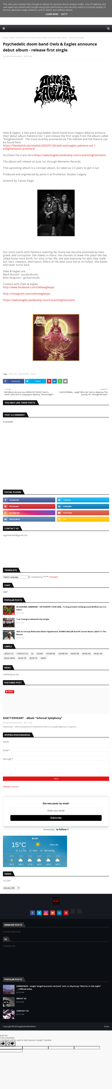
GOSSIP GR (63, 653)
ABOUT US (8, 653)
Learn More (52, 14)
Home (5, 37)
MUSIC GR (98, 653)
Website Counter (11, 786)
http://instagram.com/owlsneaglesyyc (26, 293)
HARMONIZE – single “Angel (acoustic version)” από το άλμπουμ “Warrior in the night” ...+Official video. (58, 987)
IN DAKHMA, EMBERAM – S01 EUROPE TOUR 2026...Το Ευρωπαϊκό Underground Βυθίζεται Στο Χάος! (61, 608)
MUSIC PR (22, 658)
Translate (50, 577)
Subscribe (56, 818)
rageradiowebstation (13, 56)
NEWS (11, 37)
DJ (32, 653)
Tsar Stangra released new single (32, 619)
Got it (64, 14)
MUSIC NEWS (24, 374)
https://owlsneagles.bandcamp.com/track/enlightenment (70, 155)
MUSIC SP (33, 658)
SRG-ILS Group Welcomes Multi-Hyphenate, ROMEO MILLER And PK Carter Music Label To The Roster (61, 633)
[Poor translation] (10, 1043)
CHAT (5, 592)
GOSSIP (40, 653)
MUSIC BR (75, 653)
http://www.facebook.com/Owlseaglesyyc (29, 287)
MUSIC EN (13, 374)
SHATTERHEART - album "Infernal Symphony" (32, 718)
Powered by (56, 829)
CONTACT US (22, 653)
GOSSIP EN (50, 653)
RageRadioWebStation (27, 1026)
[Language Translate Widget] (16, 577)
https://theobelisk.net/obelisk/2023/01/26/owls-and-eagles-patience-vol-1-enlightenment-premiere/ (49, 147)
